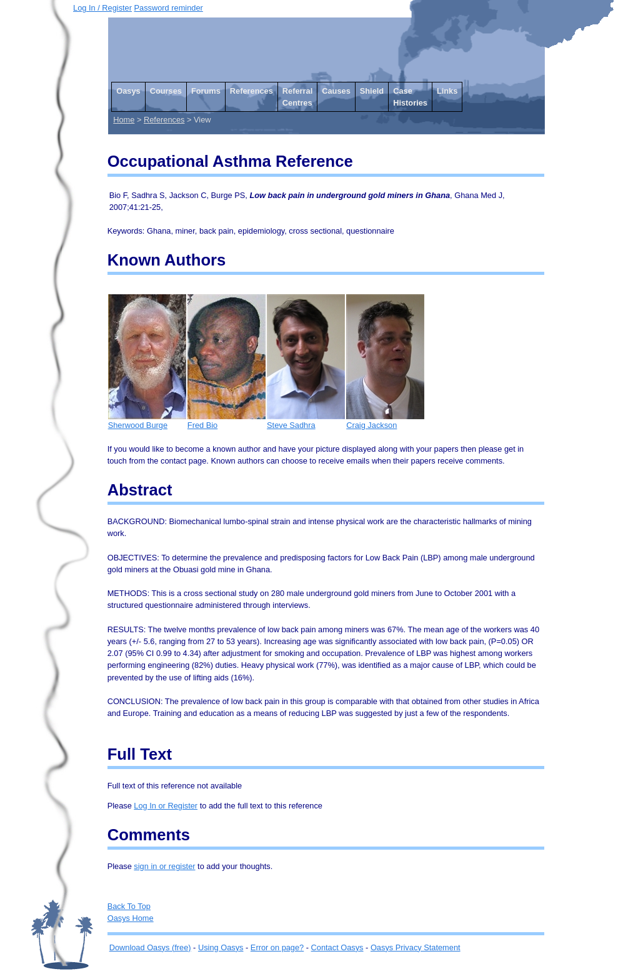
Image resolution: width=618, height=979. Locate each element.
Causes (336, 91)
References (251, 91)
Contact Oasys (337, 947)
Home (123, 119)
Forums (206, 91)
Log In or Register (165, 805)
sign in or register (164, 866)
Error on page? (277, 947)
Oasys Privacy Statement (416, 947)
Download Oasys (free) (150, 947)
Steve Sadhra (306, 421)
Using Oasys (221, 947)
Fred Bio (226, 421)
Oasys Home (130, 918)
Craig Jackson (385, 421)
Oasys (128, 91)
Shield (372, 91)
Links (447, 91)
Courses (166, 91)
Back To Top (129, 906)
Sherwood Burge (147, 421)
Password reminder (168, 7)
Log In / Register (102, 7)
